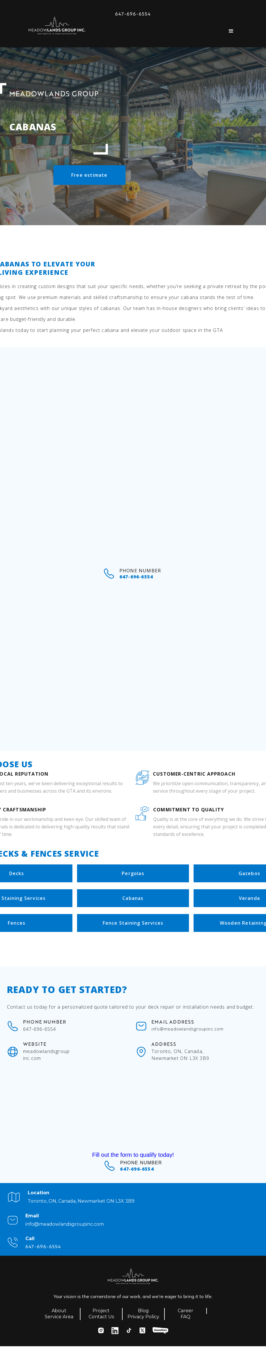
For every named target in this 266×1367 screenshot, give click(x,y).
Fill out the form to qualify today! (133, 1155)
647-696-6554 (133, 14)
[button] (231, 31)
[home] (57, 27)
